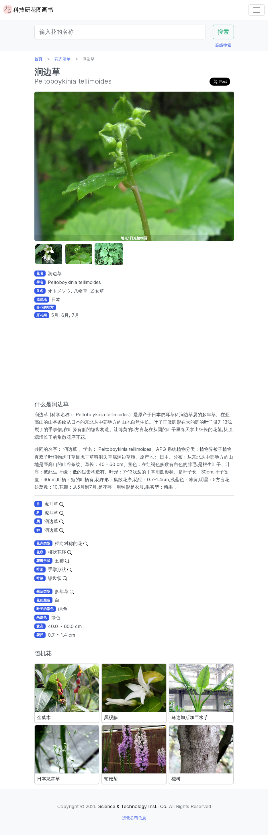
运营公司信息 (134, 818)
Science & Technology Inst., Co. (132, 806)
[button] (48, 254)
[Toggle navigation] (257, 10)
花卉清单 (62, 58)
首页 (38, 58)
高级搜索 (223, 45)
